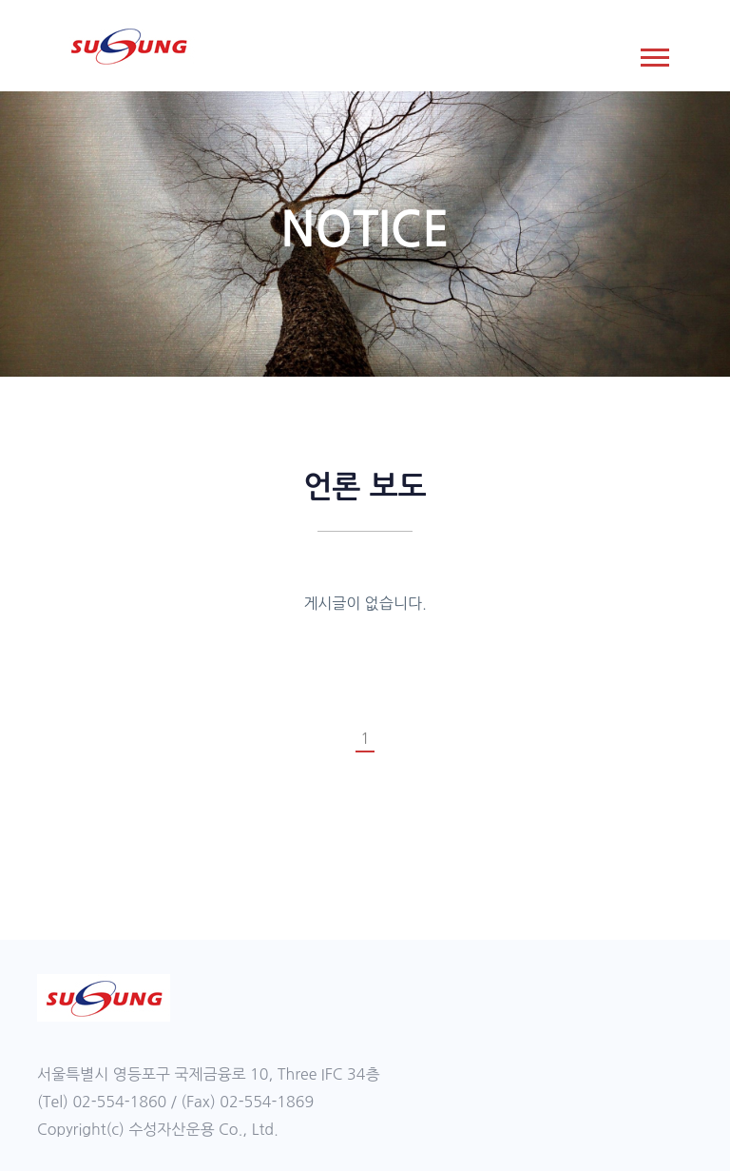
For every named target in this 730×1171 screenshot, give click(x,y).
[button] (653, 54)
